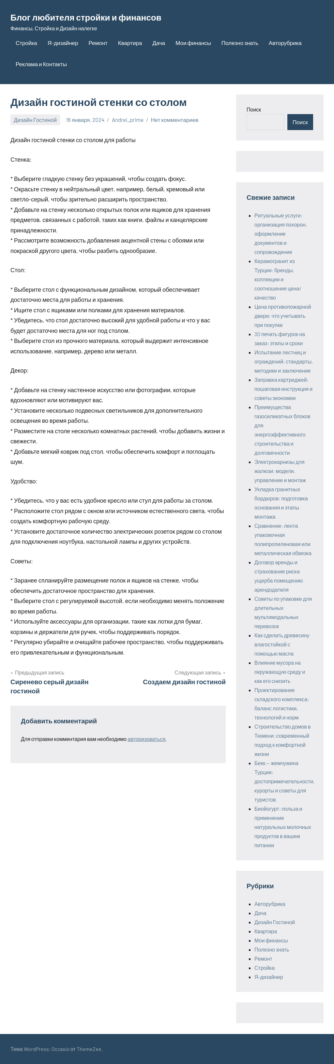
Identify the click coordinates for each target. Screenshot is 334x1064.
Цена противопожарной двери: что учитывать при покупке (282, 315)
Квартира (130, 42)
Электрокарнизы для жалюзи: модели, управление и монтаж (280, 471)
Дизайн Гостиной (35, 119)
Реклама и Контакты (41, 64)
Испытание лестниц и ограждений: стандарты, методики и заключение (283, 361)
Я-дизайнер (63, 42)
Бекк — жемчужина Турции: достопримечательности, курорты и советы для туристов (284, 781)
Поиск (254, 109)
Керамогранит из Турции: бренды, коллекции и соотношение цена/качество (277, 279)
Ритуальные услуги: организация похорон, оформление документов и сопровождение (280, 233)
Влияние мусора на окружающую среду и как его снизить (279, 671)
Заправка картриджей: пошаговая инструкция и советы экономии (283, 389)
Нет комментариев (175, 119)
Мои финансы (193, 42)
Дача (158, 42)
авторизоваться (146, 739)
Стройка (26, 42)
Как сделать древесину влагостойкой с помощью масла (282, 644)
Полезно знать (239, 42)
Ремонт (97, 42)
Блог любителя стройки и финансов (103, 16)
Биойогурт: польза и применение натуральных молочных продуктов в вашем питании (282, 826)
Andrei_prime (128, 119)
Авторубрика (285, 42)
